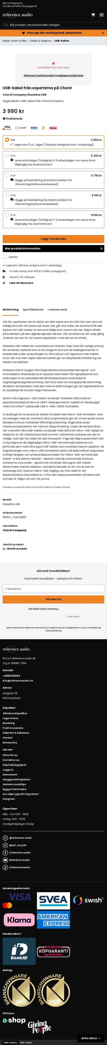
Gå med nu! (53, 599)
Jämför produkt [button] (15, 548)
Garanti (7, 737)
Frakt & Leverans (13, 728)
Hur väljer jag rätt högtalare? (21, 794)
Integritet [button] (9, 799)
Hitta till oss (10, 755)
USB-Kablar (62, 40)
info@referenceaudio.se (18, 680)
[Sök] (53, 25)
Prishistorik (12, 118)
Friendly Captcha (73, 616)
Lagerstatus (10, 718)
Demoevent (10, 774)
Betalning (9, 723)
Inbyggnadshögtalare (16, 779)
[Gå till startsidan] (17, 15)
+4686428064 (11, 675)
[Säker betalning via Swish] (87, 900)
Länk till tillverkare (21, 283)
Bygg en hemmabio (14, 789)
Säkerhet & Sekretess (16, 733)
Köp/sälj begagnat (14, 765)
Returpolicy (10, 742)
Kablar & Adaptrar (40, 40)
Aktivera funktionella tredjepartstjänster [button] (54, 75)
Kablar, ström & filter (15, 40)
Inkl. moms (10, 1042)
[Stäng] (103, 33)
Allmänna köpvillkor (15, 713)
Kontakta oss (11, 760)
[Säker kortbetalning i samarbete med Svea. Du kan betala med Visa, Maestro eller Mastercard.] (19, 900)
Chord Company (15, 530)
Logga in (8, 769)
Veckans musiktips (14, 784)
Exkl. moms (26, 1042)
